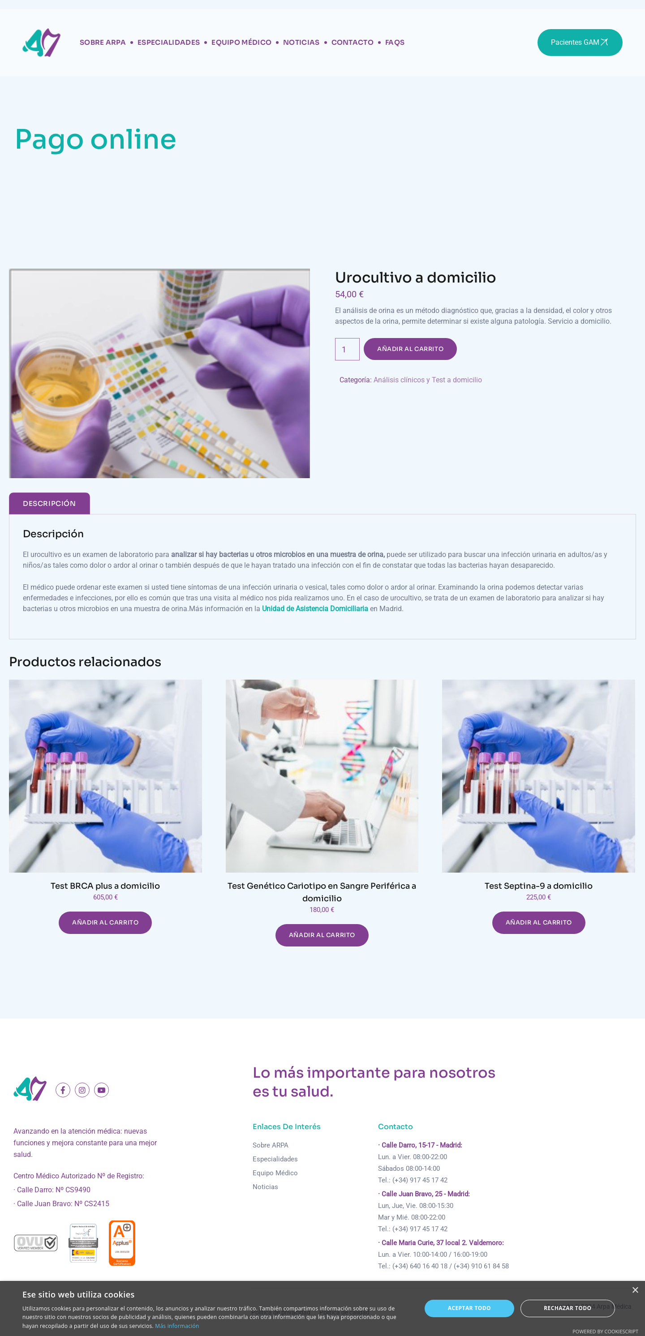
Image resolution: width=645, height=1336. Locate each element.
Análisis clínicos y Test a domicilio (428, 380)
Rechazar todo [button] (567, 1308)
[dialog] (322, 1308)
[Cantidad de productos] (347, 349)
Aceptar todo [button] (469, 1308)
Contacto (352, 42)
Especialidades (169, 42)
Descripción (49, 503)
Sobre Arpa (103, 42)
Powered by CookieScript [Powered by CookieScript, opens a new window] (605, 1331)
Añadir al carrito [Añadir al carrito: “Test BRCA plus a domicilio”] (105, 922)
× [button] (635, 1290)
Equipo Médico (241, 42)
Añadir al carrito (410, 349)
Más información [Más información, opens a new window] (177, 1326)
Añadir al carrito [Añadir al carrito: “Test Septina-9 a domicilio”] (539, 922)
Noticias (301, 42)
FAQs (394, 42)
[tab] (49, 503)
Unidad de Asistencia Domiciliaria (315, 608)
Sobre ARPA (270, 1145)
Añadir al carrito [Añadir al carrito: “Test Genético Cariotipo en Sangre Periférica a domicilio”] (322, 935)
